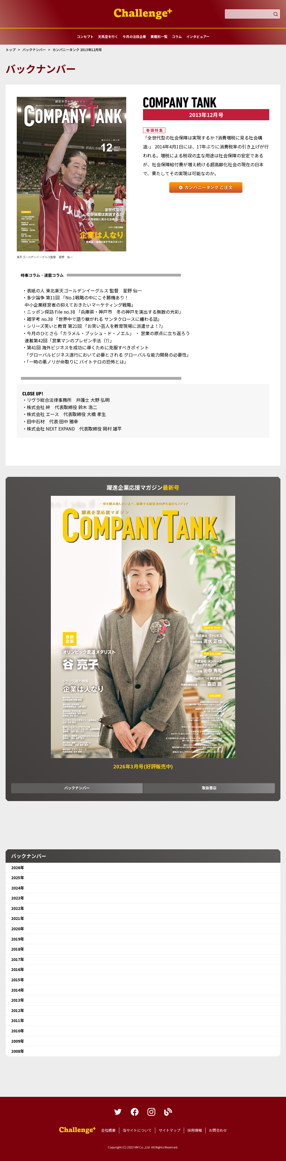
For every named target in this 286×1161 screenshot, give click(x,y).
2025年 (17, 877)
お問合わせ (218, 1130)
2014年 (17, 990)
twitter (118, 1112)
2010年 (17, 1030)
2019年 (17, 939)
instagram (151, 1112)
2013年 (17, 1000)
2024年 (17, 888)
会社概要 (108, 1130)
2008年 (17, 1051)
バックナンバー (77, 787)
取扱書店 (209, 787)
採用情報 (194, 1130)
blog (168, 1112)
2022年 (17, 908)
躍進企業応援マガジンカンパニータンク (77, 1130)
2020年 (17, 928)
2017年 (17, 959)
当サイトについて (137, 1130)
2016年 (17, 969)
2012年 (17, 1010)
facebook (135, 1112)
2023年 (17, 898)
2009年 (17, 1041)
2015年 (17, 979)
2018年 (17, 949)
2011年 (17, 1020)
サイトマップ (169, 1130)
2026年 (17, 867)
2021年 (17, 918)
